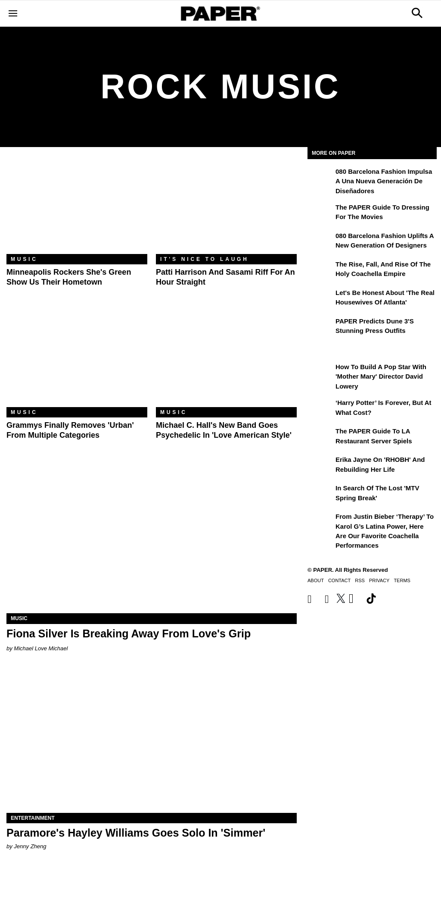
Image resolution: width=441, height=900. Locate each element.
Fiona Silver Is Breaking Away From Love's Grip (128, 633)
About (315, 580)
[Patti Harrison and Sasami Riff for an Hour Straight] (226, 207)
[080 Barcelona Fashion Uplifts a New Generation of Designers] (320, 242)
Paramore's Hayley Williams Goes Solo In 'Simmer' (135, 833)
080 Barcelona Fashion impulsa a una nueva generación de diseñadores (383, 181)
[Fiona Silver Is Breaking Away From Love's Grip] (151, 540)
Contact (339, 580)
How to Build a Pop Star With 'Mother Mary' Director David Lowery (380, 376)
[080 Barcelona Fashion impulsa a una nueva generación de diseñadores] (320, 177)
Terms (402, 580)
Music (24, 259)
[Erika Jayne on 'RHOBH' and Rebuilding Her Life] (320, 466)
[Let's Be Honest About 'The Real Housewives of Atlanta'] (320, 299)
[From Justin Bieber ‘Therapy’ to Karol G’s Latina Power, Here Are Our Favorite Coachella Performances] (320, 522)
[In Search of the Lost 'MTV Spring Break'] (320, 494)
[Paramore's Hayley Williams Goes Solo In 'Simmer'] (151, 740)
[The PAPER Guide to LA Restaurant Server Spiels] (320, 437)
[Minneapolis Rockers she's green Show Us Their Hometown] (76, 207)
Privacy (379, 580)
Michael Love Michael (41, 648)
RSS (360, 580)
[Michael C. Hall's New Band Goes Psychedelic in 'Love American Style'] (226, 360)
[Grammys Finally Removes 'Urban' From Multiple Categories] (76, 360)
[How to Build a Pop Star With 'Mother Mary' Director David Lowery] (320, 373)
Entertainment (33, 818)
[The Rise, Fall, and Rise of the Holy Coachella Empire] (320, 270)
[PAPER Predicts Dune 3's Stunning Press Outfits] (320, 327)
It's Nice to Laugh (204, 259)
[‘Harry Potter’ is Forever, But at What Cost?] (320, 409)
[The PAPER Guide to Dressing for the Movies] (320, 213)
